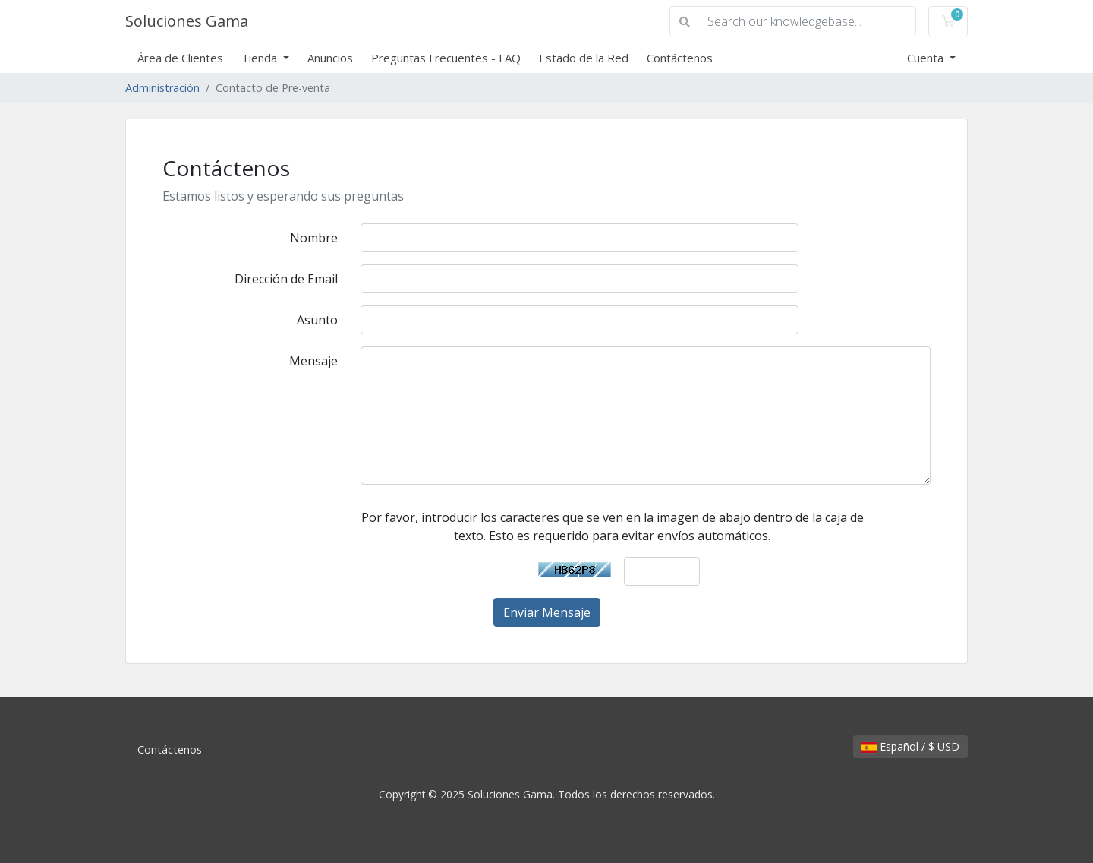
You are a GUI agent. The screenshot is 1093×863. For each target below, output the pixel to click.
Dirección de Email (286, 278)
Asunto (317, 319)
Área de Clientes (180, 57)
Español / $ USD (910, 746)
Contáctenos (680, 57)
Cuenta (927, 57)
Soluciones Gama (186, 21)
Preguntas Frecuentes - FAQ (446, 57)
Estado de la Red (583, 57)
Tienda (260, 57)
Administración (162, 88)
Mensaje (313, 360)
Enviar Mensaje (547, 612)
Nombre (314, 237)
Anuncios (330, 57)
